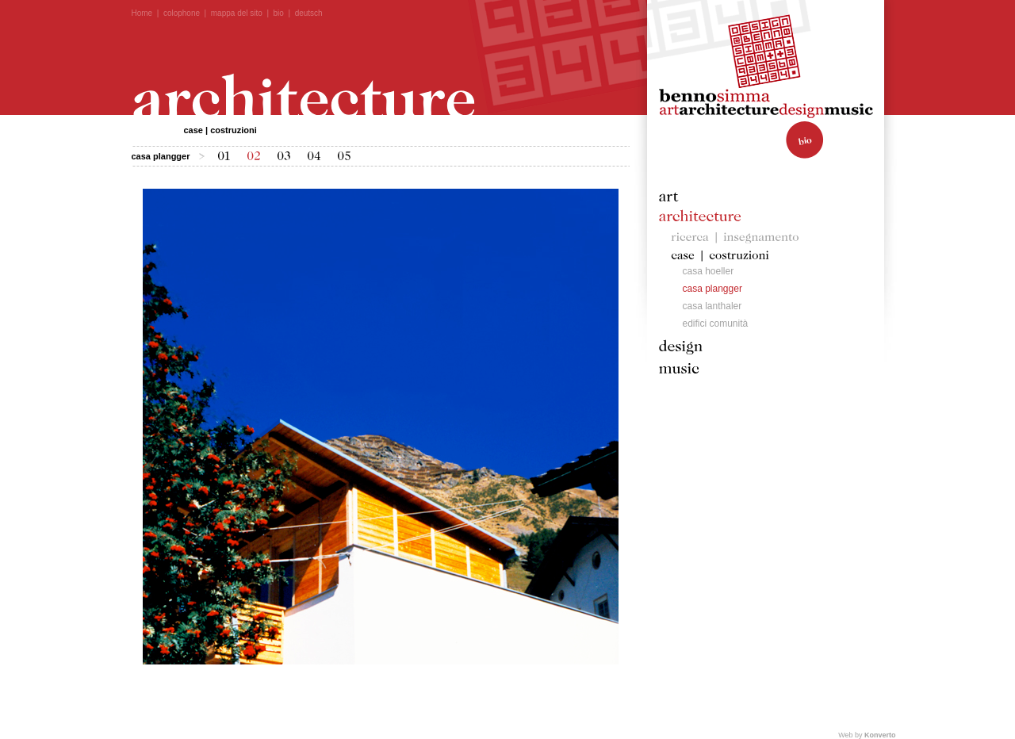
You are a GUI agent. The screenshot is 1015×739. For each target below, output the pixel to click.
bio (279, 13)
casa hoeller (708, 271)
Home (142, 13)
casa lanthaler (712, 306)
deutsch (309, 13)
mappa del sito (236, 13)
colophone (181, 13)
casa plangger (712, 288)
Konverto (880, 735)
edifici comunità (716, 323)
